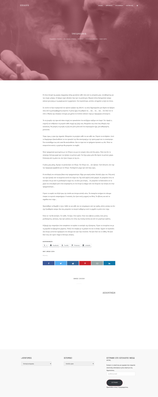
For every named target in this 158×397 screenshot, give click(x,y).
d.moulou (59, 39)
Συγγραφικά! (119, 5)
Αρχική (100, 5)
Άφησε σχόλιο (103, 39)
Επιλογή (24, 5)
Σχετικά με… (130, 5)
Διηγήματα (109, 5)
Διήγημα (68, 39)
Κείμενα (73, 39)
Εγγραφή (114, 383)
